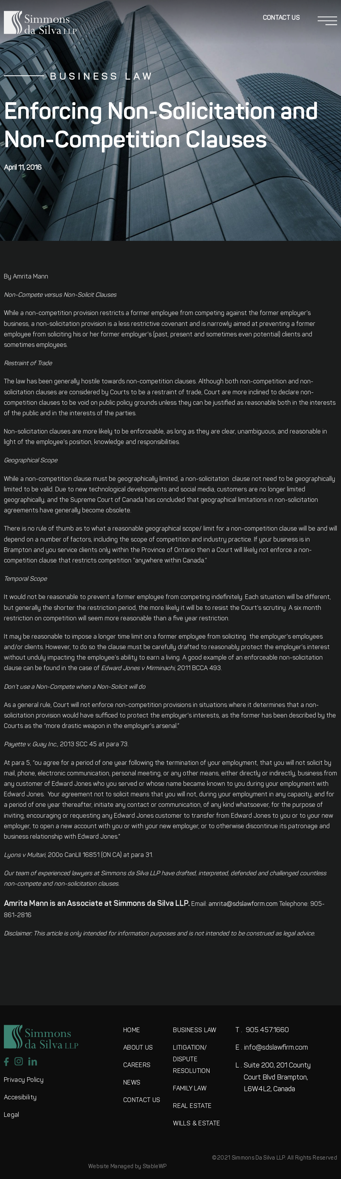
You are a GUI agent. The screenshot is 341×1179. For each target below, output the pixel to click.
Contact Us (281, 18)
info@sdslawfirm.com (271, 1048)
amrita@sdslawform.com (243, 904)
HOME (131, 1030)
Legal (11, 1115)
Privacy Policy (24, 1080)
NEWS (131, 1083)
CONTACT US (142, 1100)
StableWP (155, 1167)
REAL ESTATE (192, 1106)
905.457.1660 (262, 1030)
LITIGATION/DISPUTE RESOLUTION (191, 1060)
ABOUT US (138, 1048)
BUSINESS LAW (194, 1030)
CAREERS (136, 1065)
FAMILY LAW (189, 1089)
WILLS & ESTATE (196, 1124)
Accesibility (20, 1098)
